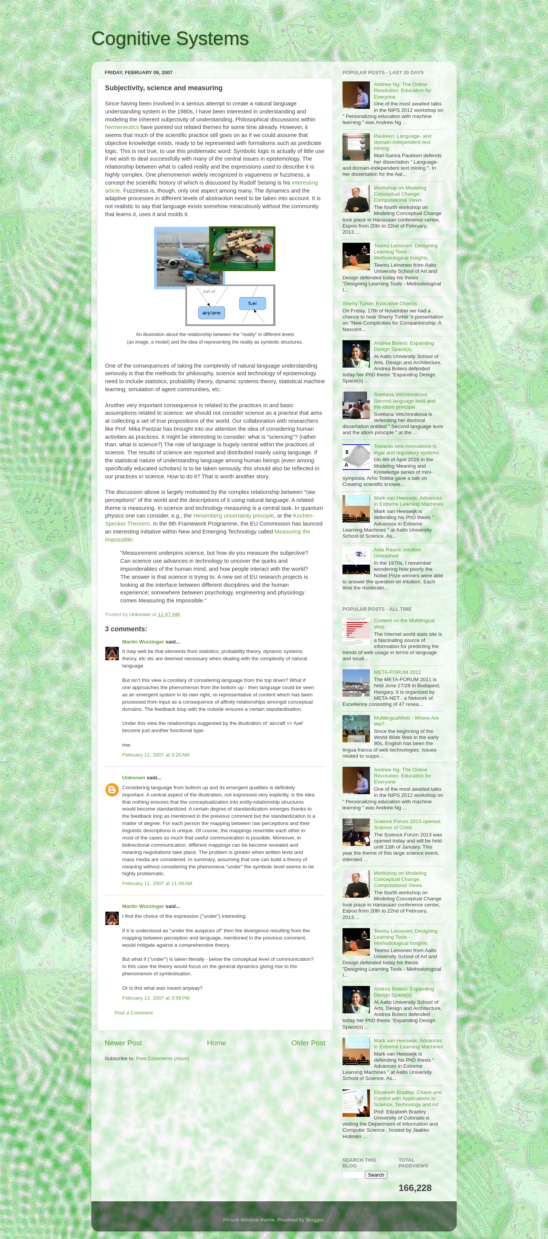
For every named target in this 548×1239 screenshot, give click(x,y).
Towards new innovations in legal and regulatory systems (406, 449)
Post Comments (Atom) (163, 1058)
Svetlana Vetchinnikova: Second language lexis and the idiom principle (404, 400)
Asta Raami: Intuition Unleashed (397, 553)
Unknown (133, 777)
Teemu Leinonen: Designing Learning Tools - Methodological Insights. (405, 252)
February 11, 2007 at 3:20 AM (156, 755)
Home (216, 1043)
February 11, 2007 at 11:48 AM (157, 883)
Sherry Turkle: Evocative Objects (379, 303)
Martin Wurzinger (143, 642)
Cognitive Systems (170, 38)
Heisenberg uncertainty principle (233, 516)
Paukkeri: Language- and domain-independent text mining (402, 142)
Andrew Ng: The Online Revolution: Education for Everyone (402, 90)
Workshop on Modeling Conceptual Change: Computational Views (400, 194)
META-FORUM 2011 (397, 672)
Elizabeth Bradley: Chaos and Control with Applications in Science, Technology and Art (407, 1098)
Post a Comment (134, 1013)
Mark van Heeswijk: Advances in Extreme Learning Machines (408, 501)
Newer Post (123, 1043)
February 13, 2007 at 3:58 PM (156, 998)
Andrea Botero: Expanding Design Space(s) (404, 346)
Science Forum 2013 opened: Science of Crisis (407, 824)
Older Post (308, 1043)
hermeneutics (122, 127)
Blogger (314, 1220)
